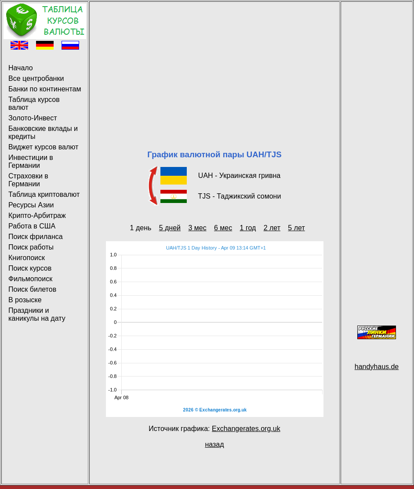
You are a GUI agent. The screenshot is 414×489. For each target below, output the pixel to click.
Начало (20, 68)
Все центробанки (36, 78)
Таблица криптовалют (44, 194)
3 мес (197, 228)
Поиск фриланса (35, 236)
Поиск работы (31, 247)
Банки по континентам (44, 89)
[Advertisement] (214, 65)
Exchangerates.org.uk (246, 428)
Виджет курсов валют (43, 147)
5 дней (170, 228)
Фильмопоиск (30, 279)
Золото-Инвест (32, 118)
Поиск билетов (32, 289)
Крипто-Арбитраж (37, 215)
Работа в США (31, 226)
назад (214, 444)
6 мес (223, 228)
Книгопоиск (26, 257)
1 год (248, 228)
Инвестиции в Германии (30, 161)
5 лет (296, 228)
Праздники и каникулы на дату (36, 314)
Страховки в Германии (28, 180)
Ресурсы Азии (31, 205)
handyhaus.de (377, 366)
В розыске (25, 300)
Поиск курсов (29, 268)
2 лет (272, 228)
